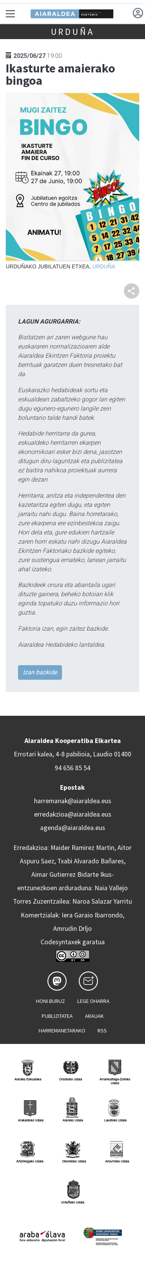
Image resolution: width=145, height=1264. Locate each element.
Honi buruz (50, 1001)
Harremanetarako (62, 1030)
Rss (102, 1030)
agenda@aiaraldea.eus (72, 827)
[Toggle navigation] (10, 13)
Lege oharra (93, 1001)
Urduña (72, 32)
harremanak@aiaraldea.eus (72, 801)
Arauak (94, 1016)
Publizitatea (57, 1016)
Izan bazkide (40, 672)
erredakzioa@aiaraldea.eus (72, 814)
